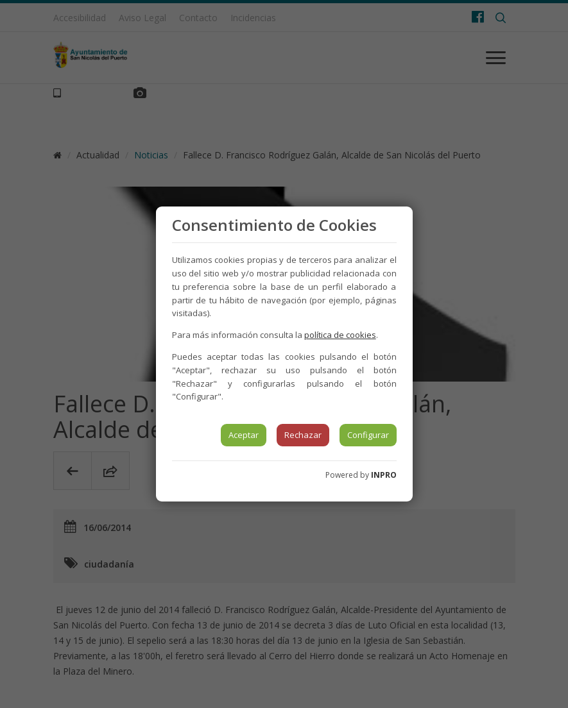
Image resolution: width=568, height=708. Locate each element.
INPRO (384, 474)
